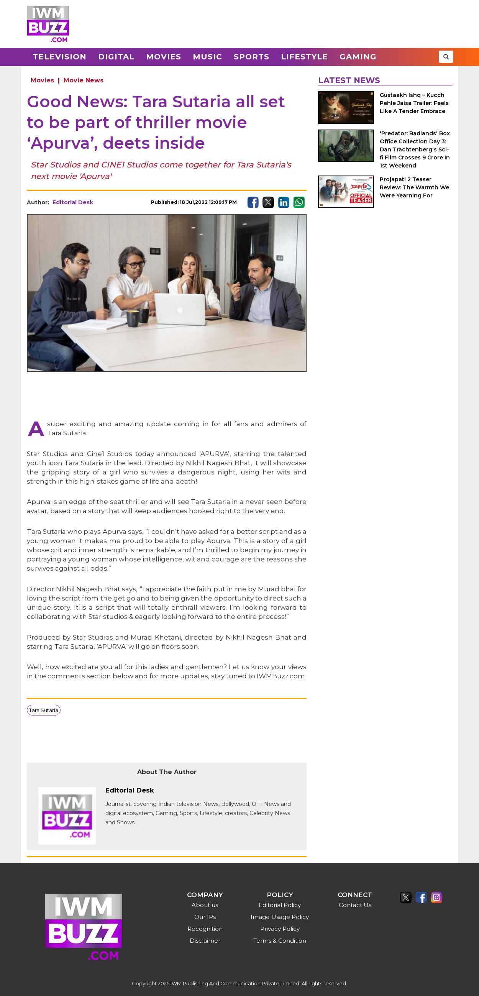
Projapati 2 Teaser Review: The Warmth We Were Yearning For (414, 187)
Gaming (358, 56)
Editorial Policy (280, 905)
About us (205, 905)
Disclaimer (205, 940)
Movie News (83, 80)
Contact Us (355, 905)
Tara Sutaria (43, 710)
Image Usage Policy (280, 917)
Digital (116, 56)
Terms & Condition (279, 940)
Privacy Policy (280, 928)
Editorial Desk (72, 202)
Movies (163, 56)
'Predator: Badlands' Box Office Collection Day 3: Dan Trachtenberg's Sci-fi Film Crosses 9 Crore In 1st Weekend (415, 149)
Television (60, 56)
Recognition (205, 928)
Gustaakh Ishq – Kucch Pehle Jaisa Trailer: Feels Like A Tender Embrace (414, 103)
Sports (251, 56)
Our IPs (205, 917)
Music (207, 56)
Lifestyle (304, 56)
